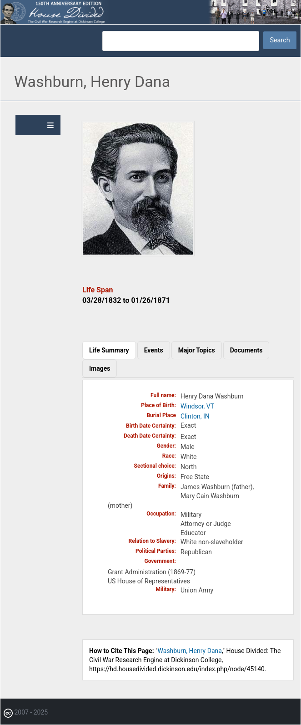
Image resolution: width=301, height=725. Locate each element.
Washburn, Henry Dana (190, 650)
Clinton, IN (195, 416)
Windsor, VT (197, 406)
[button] (138, 254)
